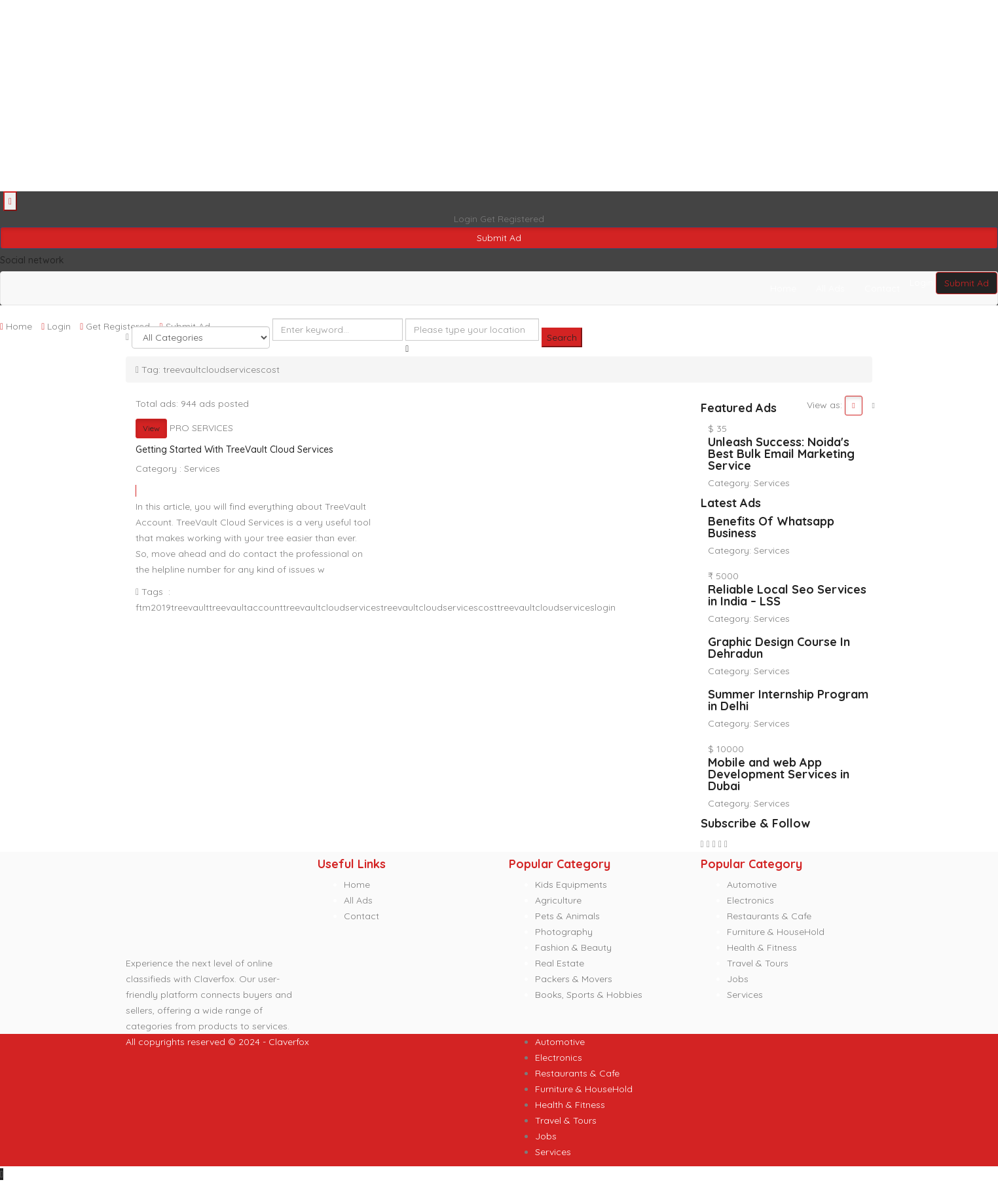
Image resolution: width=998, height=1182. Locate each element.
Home (783, 288)
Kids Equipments (571, 884)
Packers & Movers (573, 979)
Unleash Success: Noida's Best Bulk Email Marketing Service (781, 453)
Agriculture (558, 900)
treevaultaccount (246, 607)
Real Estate (559, 963)
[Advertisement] (393, 95)
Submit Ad (499, 238)
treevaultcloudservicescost (438, 607)
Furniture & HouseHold (775, 932)
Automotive (752, 884)
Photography (564, 932)
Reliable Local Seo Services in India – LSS (787, 595)
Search (562, 337)
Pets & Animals (567, 916)
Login (467, 219)
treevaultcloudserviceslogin (556, 607)
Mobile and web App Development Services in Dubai (778, 774)
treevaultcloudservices (331, 607)
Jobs (737, 979)
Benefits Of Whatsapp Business (771, 527)
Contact (882, 288)
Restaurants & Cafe (769, 916)
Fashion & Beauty (573, 947)
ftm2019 (153, 607)
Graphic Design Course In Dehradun (779, 647)
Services (202, 468)
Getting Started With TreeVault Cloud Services (234, 449)
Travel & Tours (757, 963)
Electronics (750, 900)
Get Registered (512, 219)
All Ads (830, 288)
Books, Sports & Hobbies (588, 995)
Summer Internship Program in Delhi (788, 700)
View (151, 428)
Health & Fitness (762, 947)
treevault (190, 607)
